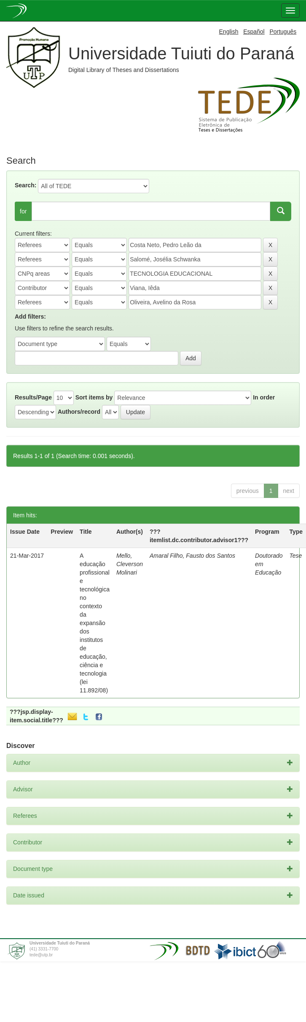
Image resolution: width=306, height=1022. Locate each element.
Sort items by (94, 397)
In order (264, 397)
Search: (25, 185)
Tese (296, 555)
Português (282, 31)
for (23, 211)
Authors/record (79, 411)
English (229, 31)
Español (254, 31)
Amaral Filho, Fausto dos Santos (192, 555)
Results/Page (33, 397)
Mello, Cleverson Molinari (129, 564)
